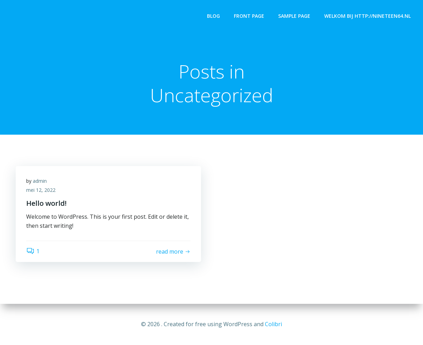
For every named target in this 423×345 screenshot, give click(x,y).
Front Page (249, 16)
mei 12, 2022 (40, 190)
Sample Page (294, 16)
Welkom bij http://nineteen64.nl (367, 16)
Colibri (273, 324)
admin (40, 181)
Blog (213, 16)
